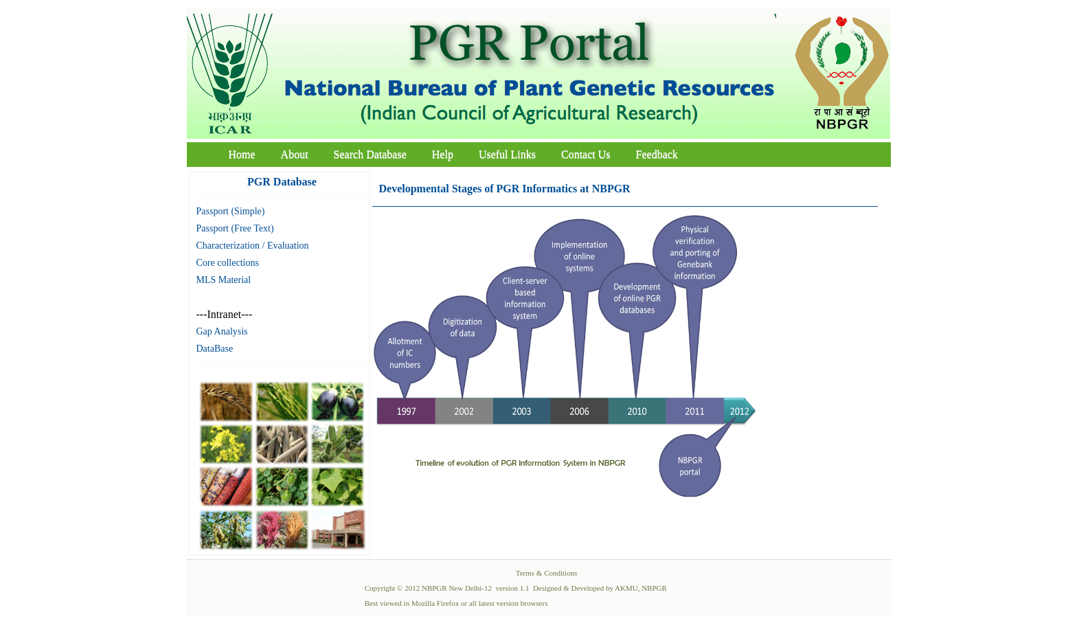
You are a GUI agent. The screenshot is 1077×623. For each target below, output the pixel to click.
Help (442, 154)
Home (242, 154)
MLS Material (223, 280)
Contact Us (586, 154)
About (294, 154)
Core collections (227, 263)
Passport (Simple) (230, 211)
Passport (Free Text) (235, 228)
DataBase (215, 348)
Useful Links (507, 154)
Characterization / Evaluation (252, 245)
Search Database (370, 154)
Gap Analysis (222, 331)
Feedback (657, 154)
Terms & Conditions (547, 573)
